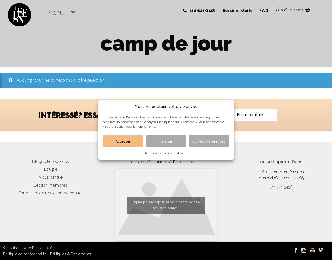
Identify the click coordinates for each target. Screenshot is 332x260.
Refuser (165, 141)
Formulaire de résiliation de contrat (50, 193)
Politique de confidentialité (163, 153)
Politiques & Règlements (70, 254)
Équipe (50, 169)
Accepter (123, 141)
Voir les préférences (208, 141)
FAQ (264, 10)
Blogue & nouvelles (50, 161)
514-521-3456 (202, 10)
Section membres (50, 185)
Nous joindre (51, 177)
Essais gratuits (237, 10)
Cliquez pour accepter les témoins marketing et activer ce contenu (166, 205)
